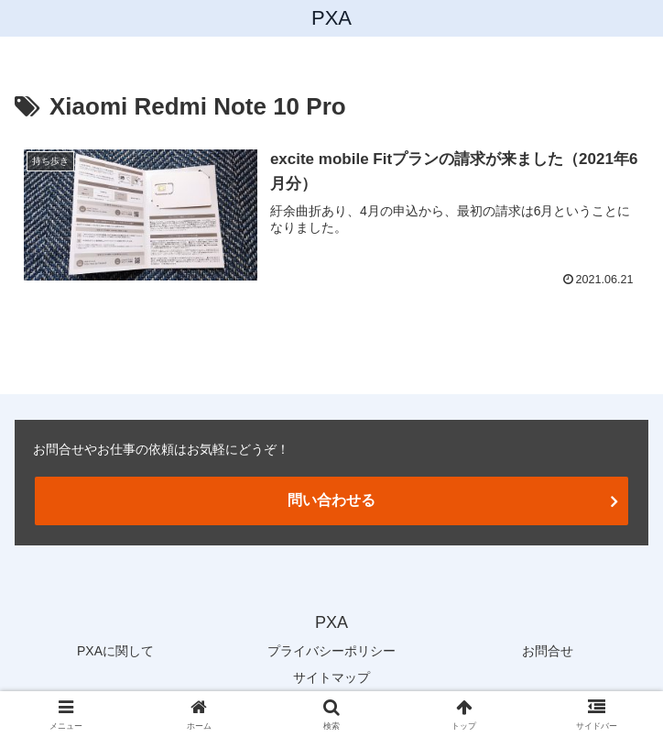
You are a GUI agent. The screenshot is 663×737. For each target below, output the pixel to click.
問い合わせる (331, 500)
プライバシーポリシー (331, 651)
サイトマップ (331, 677)
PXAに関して (115, 651)
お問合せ (547, 651)
